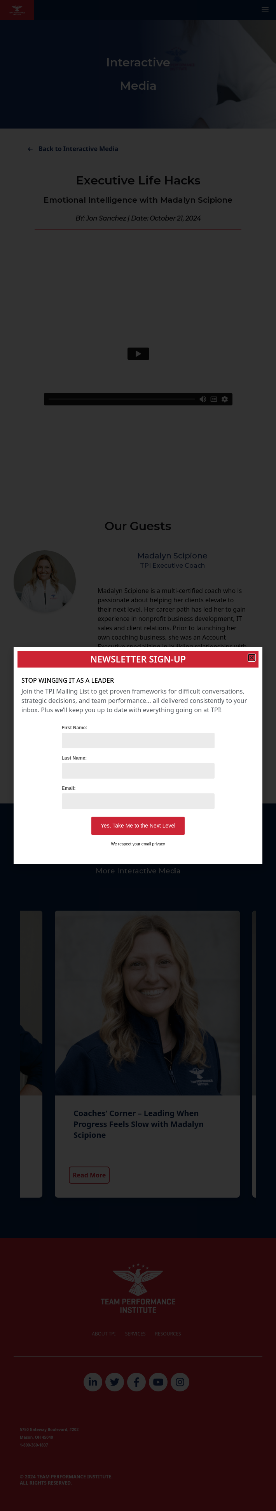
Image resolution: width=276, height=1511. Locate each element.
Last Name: (74, 758)
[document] (138, 755)
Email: (69, 788)
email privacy (153, 844)
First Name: (74, 727)
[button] (252, 658)
